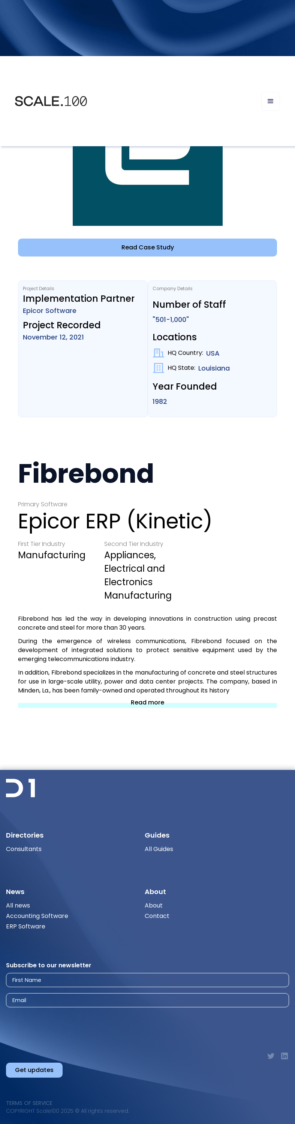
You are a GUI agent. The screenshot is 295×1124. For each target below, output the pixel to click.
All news (18, 905)
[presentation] (73, 1027)
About (154, 905)
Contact (157, 916)
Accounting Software (37, 916)
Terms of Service (29, 1103)
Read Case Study (147, 247)
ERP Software (25, 926)
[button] (270, 101)
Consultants (24, 849)
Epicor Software (49, 310)
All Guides (159, 849)
